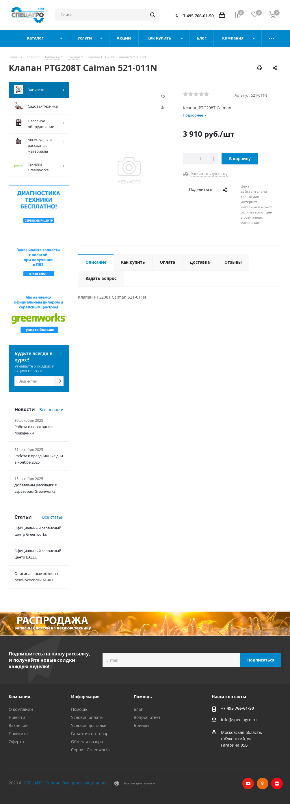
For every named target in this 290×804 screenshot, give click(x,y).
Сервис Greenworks (90, 749)
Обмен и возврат (88, 741)
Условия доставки (89, 725)
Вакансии (18, 725)
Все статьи (53, 517)
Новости (17, 717)
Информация (85, 696)
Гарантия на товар (90, 733)
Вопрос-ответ (147, 717)
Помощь (79, 709)
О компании (21, 709)
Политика (18, 733)
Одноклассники (262, 783)
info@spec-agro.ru (239, 719)
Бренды (141, 725)
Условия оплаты (87, 717)
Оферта (16, 741)
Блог (138, 709)
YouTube (248, 783)
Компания (19, 696)
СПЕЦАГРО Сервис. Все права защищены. (65, 783)
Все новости (51, 409)
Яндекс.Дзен (277, 783)
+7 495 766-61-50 (197, 15)
